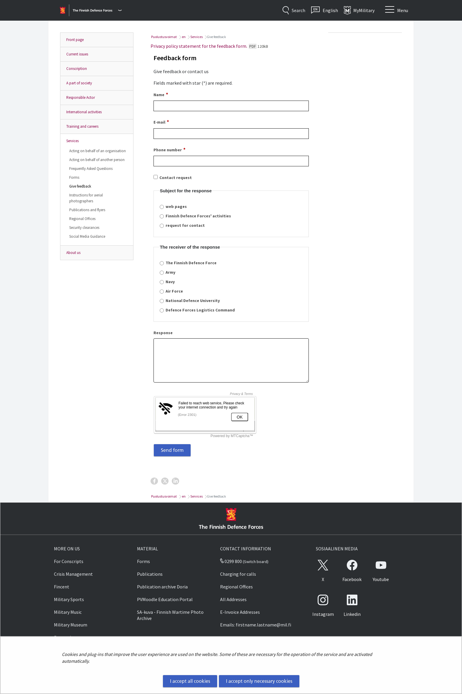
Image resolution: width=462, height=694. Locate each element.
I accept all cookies (190, 681)
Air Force (174, 291)
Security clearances (84, 227)
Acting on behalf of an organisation (97, 150)
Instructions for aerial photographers (86, 198)
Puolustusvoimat (164, 37)
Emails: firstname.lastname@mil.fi (255, 625)
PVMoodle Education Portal (165, 599)
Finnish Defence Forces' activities (198, 216)
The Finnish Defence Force (191, 262)
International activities (84, 111)
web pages (176, 206)
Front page (75, 39)
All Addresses (233, 599)
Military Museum (70, 625)
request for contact (185, 225)
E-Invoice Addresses (240, 612)
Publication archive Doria (162, 587)
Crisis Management (73, 574)
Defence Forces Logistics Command (200, 310)
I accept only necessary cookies (259, 681)
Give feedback (80, 186)
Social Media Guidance (87, 236)
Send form (172, 450)
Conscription (76, 68)
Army (170, 272)
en (183, 37)
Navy (170, 281)
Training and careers (82, 126)
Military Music (68, 612)
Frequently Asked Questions (91, 168)
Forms (74, 177)
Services (72, 140)
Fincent (61, 587)
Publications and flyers (87, 209)
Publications (150, 574)
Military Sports (69, 599)
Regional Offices (82, 218)
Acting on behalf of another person (97, 159)
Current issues (77, 54)
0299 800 (231, 561)
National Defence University (193, 300)
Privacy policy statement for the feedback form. (209, 46)
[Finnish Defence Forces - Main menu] (97, 10)
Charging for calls (238, 574)
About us (73, 252)
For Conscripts (68, 561)
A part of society (79, 83)
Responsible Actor (80, 97)
